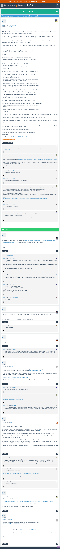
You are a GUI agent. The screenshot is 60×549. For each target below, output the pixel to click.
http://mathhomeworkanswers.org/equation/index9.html (15, 377)
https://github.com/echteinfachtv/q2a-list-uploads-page (29, 529)
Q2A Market (57, 547)
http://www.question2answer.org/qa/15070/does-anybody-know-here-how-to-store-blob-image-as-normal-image (27, 501)
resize (6, 139)
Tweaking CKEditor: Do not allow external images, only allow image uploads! (30, 136)
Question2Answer (44, 547)
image (3, 139)
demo (35, 1)
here (40, 430)
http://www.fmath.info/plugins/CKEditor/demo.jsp (13, 399)
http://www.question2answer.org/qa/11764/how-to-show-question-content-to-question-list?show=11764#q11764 (25, 198)
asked (3, 25)
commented (5, 146)
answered (3, 311)
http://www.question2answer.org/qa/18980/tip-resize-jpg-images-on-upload (36, 532)
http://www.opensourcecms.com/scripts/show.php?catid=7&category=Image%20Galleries (20, 473)
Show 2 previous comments (8, 255)
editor (10, 139)
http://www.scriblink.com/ (35, 370)
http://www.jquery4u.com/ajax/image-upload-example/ (14, 523)
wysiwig (13, 139)
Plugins (11, 25)
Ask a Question (28, 11)
